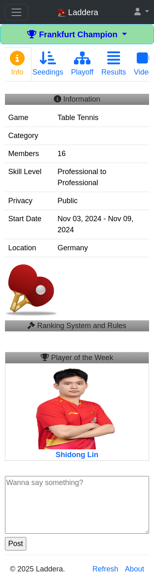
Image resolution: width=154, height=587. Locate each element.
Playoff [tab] (82, 63)
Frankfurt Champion (73, 34)
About (134, 569)
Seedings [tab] (47, 63)
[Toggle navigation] (16, 12)
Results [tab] (113, 63)
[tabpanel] (77, 210)
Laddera (77, 12)
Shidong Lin (77, 455)
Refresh (105, 569)
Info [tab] (17, 63)
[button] (141, 12)
